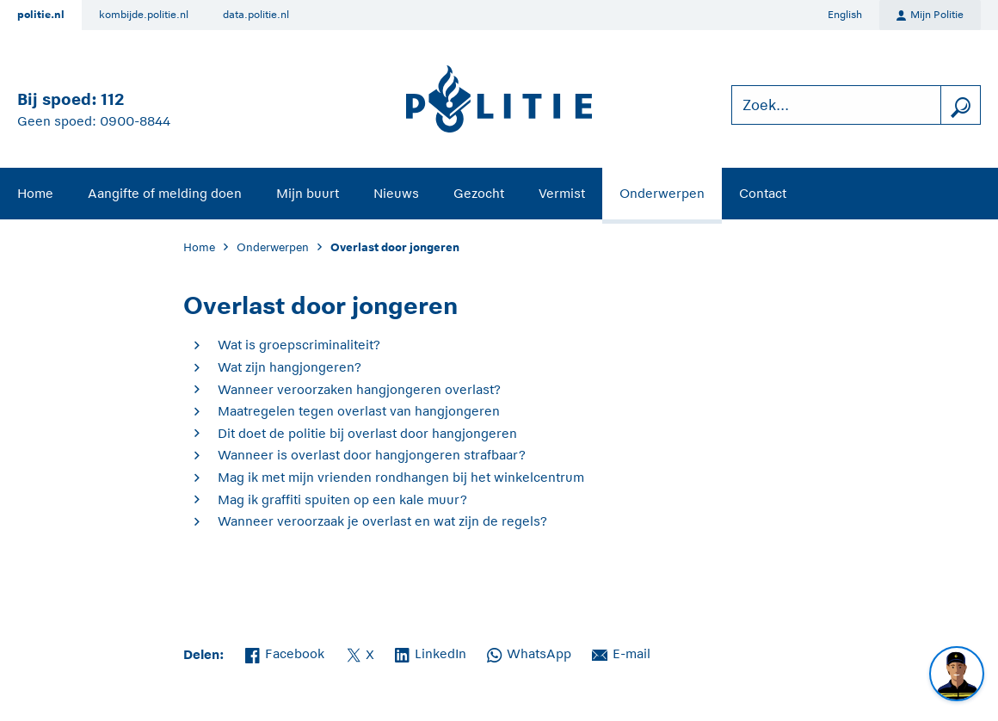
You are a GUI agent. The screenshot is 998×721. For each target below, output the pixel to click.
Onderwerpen (662, 193)
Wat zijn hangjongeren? (289, 367)
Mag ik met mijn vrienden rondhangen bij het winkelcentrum (401, 477)
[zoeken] (960, 105)
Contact (762, 193)
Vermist (562, 193)
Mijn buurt (307, 193)
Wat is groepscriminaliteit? (299, 344)
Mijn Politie (930, 15)
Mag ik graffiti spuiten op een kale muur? (342, 499)
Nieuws (396, 193)
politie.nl (41, 15)
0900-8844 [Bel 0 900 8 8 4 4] (135, 121)
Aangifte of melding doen (165, 193)
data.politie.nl (256, 15)
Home (35, 193)
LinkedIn (430, 652)
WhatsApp (529, 652)
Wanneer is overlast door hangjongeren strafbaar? (372, 455)
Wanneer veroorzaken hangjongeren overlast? (359, 389)
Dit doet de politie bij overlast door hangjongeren (367, 433)
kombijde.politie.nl (143, 15)
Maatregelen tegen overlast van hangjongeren (359, 411)
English (845, 15)
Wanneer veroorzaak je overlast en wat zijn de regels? (382, 521)
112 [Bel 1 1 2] (112, 99)
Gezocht (478, 193)
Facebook (284, 652)
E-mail (621, 652)
